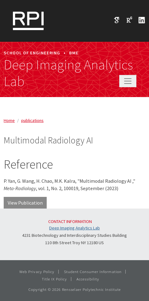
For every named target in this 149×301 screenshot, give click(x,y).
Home (9, 120)
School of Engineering (32, 53)
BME (74, 53)
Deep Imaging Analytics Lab (68, 73)
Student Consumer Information (93, 271)
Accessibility (87, 278)
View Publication (25, 203)
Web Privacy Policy (36, 271)
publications (32, 120)
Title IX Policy (54, 278)
